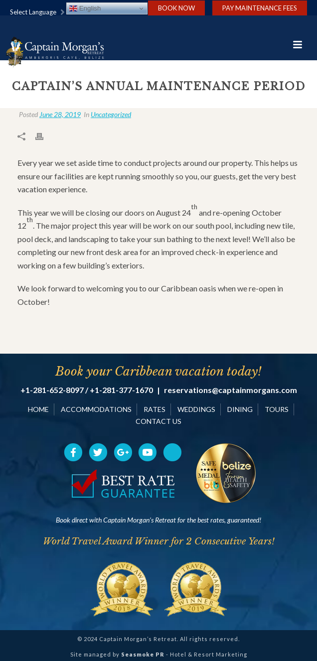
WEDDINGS (196, 409)
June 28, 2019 (60, 114)
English (85, 8)
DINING (240, 409)
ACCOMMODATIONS (96, 409)
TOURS (277, 409)
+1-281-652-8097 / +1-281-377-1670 (86, 390)
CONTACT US (158, 421)
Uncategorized (111, 114)
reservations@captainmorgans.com (230, 390)
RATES (154, 409)
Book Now (176, 8)
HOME (38, 409)
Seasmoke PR (142, 654)
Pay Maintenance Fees (259, 8)
